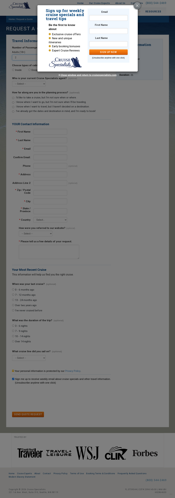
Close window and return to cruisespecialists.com (88, 75)
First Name (101, 25)
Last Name (101, 38)
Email (104, 12)
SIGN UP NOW (108, 52)
